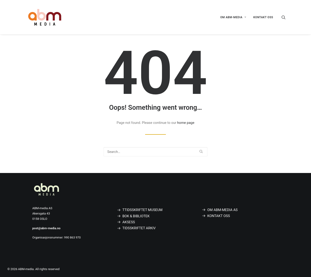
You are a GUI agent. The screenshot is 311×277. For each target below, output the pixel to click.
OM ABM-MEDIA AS (222, 210)
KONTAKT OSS (263, 17)
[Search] (283, 17)
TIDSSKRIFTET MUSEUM (143, 210)
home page (185, 123)
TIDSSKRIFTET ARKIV (139, 228)
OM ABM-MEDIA (233, 17)
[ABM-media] (44, 17)
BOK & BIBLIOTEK (136, 216)
